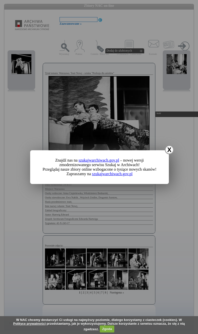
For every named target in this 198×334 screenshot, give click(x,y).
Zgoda (107, 329)
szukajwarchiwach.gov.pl (99, 160)
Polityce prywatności (29, 323)
